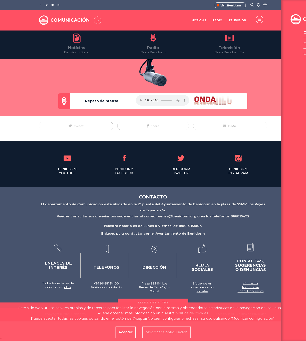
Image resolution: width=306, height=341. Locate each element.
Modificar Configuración (167, 332)
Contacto (250, 283)
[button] (76, 126)
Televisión (237, 20)
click (67, 287)
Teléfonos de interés (106, 287)
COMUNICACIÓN (71, 20)
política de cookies (192, 313)
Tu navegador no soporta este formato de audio (162, 100)
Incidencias (250, 287)
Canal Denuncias (250, 291)
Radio (217, 20)
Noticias (198, 20)
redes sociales (205, 289)
